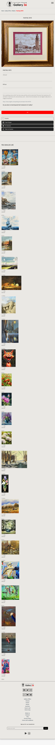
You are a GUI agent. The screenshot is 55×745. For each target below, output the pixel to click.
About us (27, 713)
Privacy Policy (27, 718)
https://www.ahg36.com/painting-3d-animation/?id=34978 (17, 101)
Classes (28, 700)
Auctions (27, 706)
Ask (27, 112)
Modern (13, 11)
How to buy (27, 709)
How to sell (27, 708)
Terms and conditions (27, 720)
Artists (27, 704)
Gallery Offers (8, 11)
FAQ (27, 716)
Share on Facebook (8, 129)
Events (27, 702)
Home (2, 11)
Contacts (27, 714)
